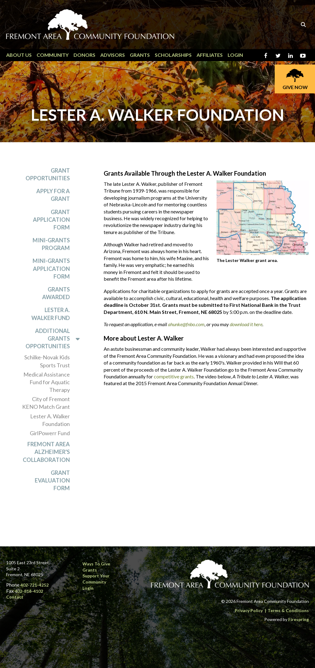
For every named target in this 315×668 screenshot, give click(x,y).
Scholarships (173, 55)
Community (53, 55)
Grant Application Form (51, 220)
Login (235, 55)
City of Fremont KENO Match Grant (46, 403)
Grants (140, 55)
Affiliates (210, 55)
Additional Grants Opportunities (55, 339)
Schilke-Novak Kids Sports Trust (47, 361)
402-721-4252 (34, 585)
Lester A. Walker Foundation (50, 420)
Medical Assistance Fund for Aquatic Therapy (46, 382)
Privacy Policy (249, 610)
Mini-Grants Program (51, 244)
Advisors (112, 55)
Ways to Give (96, 563)
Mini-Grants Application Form (51, 269)
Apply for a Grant (53, 195)
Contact (14, 597)
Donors (84, 55)
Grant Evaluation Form (52, 480)
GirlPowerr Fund (50, 433)
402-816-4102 (29, 591)
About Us (19, 55)
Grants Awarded (56, 293)
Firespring (298, 619)
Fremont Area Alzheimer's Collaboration (46, 452)
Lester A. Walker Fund (50, 314)
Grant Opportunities (48, 174)
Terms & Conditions (288, 610)
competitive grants (174, 376)
